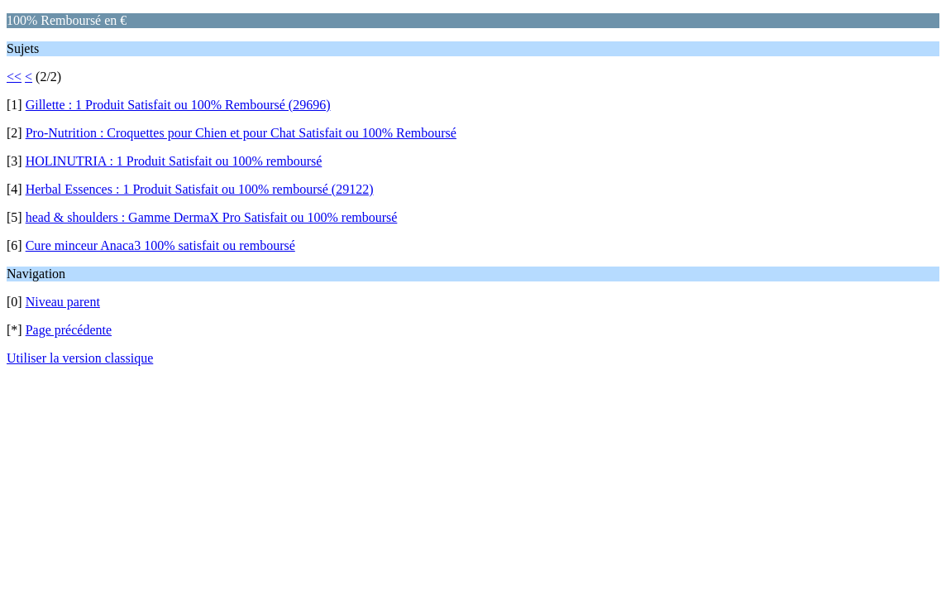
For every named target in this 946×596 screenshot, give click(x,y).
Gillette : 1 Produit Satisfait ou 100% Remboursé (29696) (178, 105)
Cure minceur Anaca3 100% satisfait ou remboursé (160, 245)
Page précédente (69, 330)
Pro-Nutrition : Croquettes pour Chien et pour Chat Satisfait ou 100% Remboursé (241, 133)
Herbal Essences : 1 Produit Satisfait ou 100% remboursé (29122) (200, 189)
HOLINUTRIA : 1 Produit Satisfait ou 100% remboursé (174, 161)
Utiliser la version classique (80, 358)
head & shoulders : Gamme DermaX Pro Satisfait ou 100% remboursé (212, 217)
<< (14, 77)
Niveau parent (63, 302)
